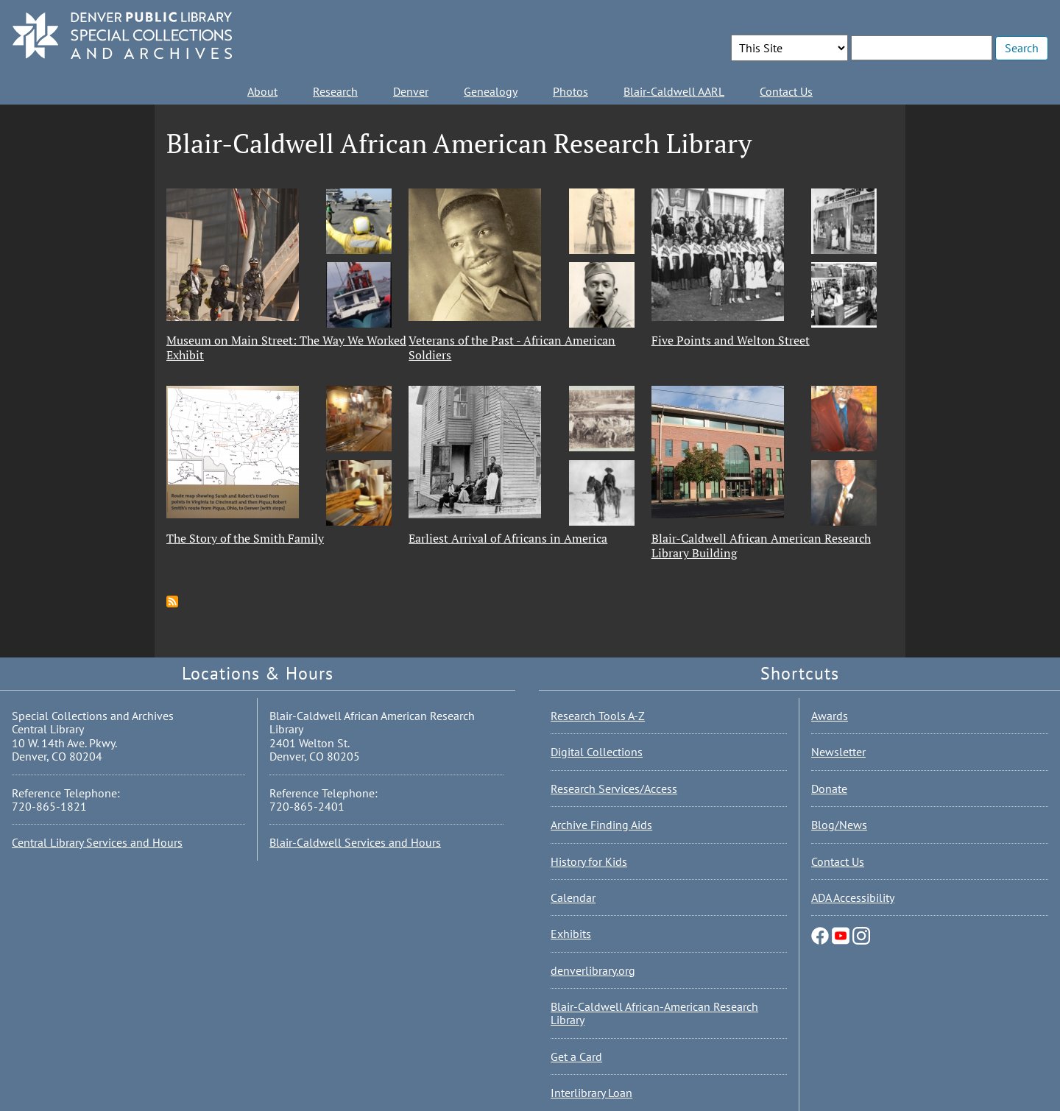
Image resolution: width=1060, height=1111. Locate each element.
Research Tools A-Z (598, 715)
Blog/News (839, 824)
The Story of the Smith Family (245, 538)
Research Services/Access (614, 788)
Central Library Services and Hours (97, 842)
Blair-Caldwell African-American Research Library (654, 1013)
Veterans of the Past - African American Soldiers (512, 347)
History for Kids (589, 861)
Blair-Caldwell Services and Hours (355, 842)
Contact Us (786, 91)
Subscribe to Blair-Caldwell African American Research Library (172, 601)
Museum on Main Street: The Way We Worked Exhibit (286, 347)
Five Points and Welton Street (730, 340)
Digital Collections (597, 751)
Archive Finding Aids (601, 824)
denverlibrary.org (593, 970)
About (262, 91)
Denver (410, 91)
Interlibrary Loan (591, 1092)
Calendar (573, 897)
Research (335, 91)
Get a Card (576, 1056)
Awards (829, 715)
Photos (570, 91)
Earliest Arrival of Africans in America (508, 538)
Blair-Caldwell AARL (673, 91)
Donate (829, 788)
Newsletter (838, 751)
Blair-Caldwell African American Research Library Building (761, 545)
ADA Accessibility (852, 897)
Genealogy (490, 91)
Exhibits (571, 933)
